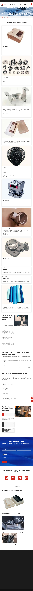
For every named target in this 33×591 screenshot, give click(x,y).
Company (25, 4)
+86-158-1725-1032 (16, 0)
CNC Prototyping (5, 53)
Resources (21, 4)
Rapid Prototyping (6, 46)
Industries (9, 4)
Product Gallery (17, 4)
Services (5, 4)
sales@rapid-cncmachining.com (7, 0)
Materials (13, 4)
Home (4, 17)
